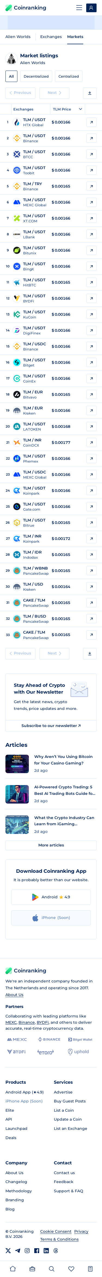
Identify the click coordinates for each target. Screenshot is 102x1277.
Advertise (63, 1092)
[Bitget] (80, 1039)
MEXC (11, 1022)
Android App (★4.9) (24, 1092)
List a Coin (64, 1110)
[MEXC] (17, 1039)
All (11, 76)
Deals (10, 1137)
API (8, 1119)
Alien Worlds (17, 36)
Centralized (68, 76)
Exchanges (51, 36)
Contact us (64, 1172)
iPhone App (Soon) (24, 1101)
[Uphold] (78, 1052)
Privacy (81, 1231)
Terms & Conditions (59, 1239)
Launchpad (16, 1128)
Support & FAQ (68, 1191)
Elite (9, 1110)
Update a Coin (68, 1119)
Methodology (18, 1191)
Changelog (16, 1181)
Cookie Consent (56, 1231)
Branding (14, 1199)
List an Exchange (70, 1128)
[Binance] (49, 1039)
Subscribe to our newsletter (51, 725)
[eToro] (45, 1052)
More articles (51, 845)
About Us (14, 994)
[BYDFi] (16, 1052)
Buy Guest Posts (70, 1101)
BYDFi (43, 1022)
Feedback (63, 1181)
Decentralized (36, 76)
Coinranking (25, 8)
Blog (10, 1209)
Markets (75, 36)
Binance (26, 1022)
